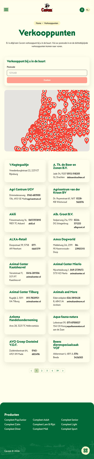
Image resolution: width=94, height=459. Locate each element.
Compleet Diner (12, 428)
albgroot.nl (79, 227)
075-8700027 (73, 322)
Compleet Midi (40, 428)
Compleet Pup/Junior (15, 419)
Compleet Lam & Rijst (44, 424)
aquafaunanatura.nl (76, 326)
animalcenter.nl (33, 276)
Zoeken (47, 80)
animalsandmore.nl (76, 301)
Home (38, 23)
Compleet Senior (69, 419)
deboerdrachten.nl (76, 177)
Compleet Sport (69, 428)
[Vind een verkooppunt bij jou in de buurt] (85, 450)
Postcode (11, 67)
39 (57, 371)
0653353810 (35, 220)
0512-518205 (73, 173)
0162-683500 (33, 195)
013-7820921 (32, 297)
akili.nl (32, 223)
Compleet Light (69, 424)
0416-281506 (33, 273)
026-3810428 (73, 297)
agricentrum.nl (34, 198)
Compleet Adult (41, 419)
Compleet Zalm (12, 424)
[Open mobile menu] (6, 9)
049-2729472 (76, 269)
